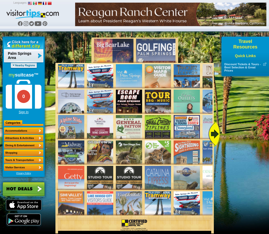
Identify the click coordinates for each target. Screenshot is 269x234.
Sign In (23, 112)
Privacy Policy (23, 173)
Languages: (20, 2)
